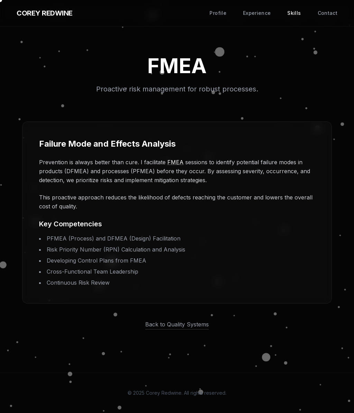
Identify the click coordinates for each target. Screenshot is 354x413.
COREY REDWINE (45, 13)
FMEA (175, 162)
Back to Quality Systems (177, 324)
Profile (217, 13)
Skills (294, 13)
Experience (257, 13)
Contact (327, 13)
